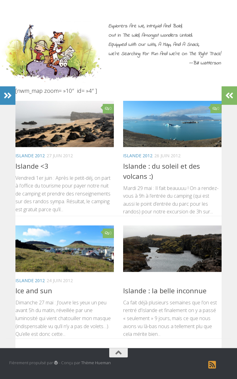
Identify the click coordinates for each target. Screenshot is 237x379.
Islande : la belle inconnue (164, 290)
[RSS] (212, 364)
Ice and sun (33, 290)
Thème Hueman (96, 362)
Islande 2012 (30, 156)
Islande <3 (31, 166)
